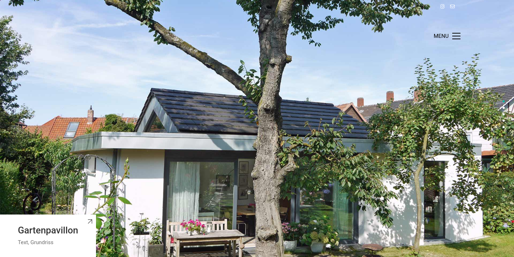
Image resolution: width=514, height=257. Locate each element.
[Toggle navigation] (447, 36)
